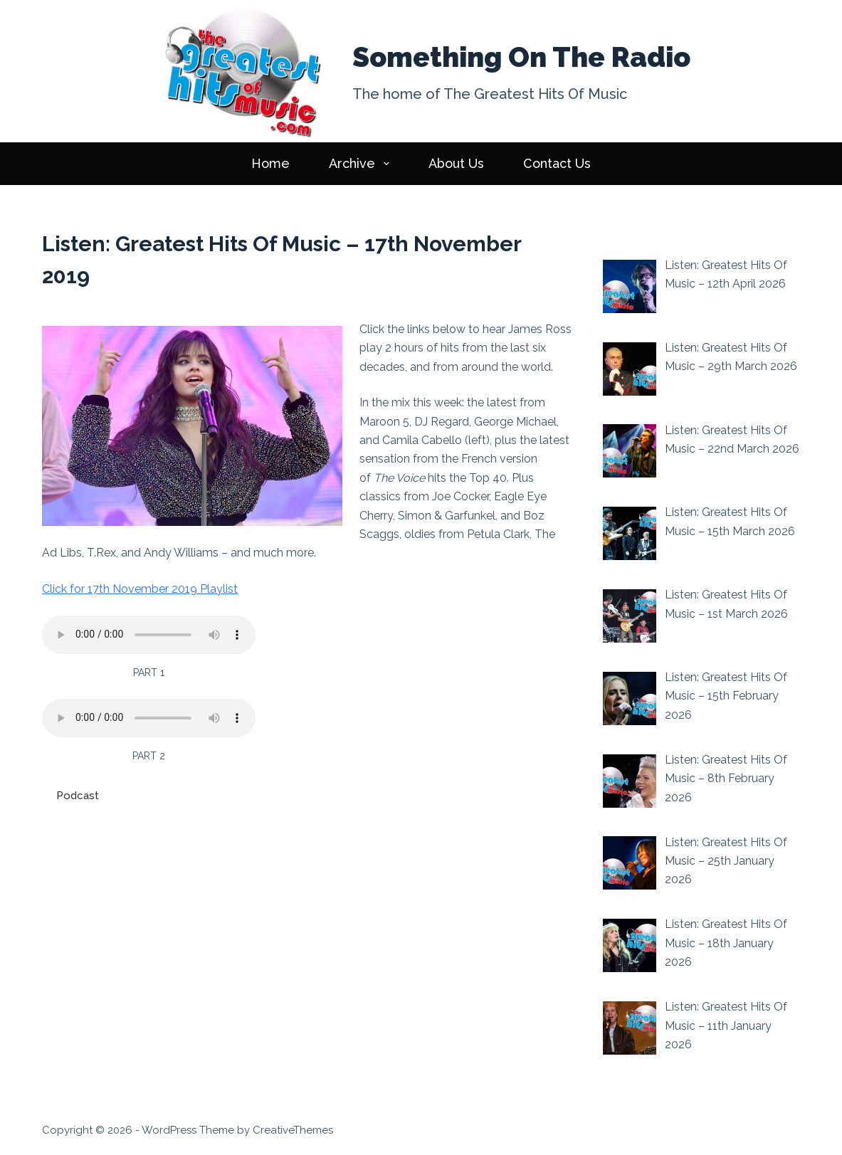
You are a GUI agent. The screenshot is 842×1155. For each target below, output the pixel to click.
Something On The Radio (521, 57)
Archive (362, 163)
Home (270, 163)
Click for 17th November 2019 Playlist (140, 589)
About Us (456, 163)
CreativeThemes (293, 1130)
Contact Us (557, 163)
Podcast (77, 795)
